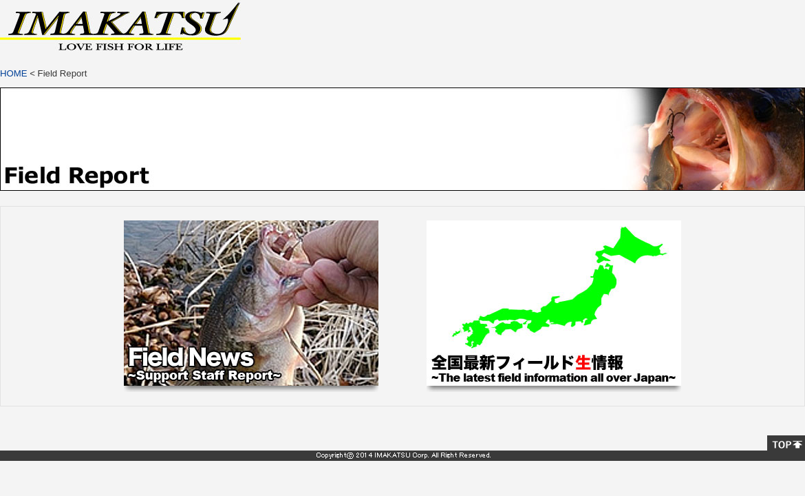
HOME (14, 73)
